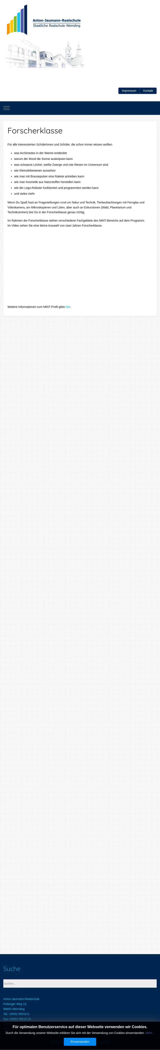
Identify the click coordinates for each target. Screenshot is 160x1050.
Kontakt (148, 90)
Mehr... (149, 1033)
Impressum (129, 90)
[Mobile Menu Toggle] (6, 108)
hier (68, 307)
